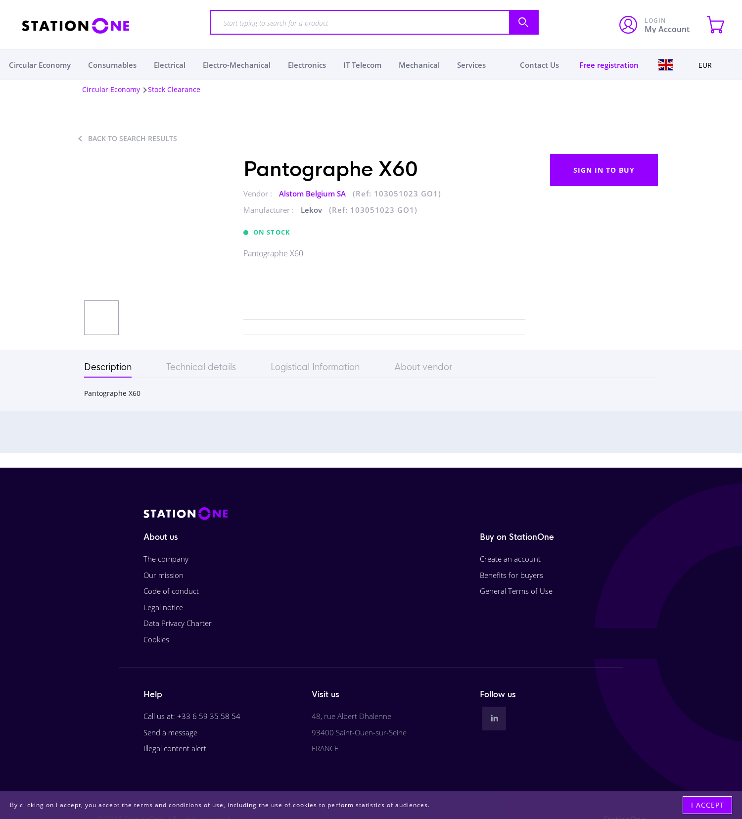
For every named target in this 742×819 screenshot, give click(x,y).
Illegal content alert (174, 748)
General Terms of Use (516, 591)
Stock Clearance (174, 89)
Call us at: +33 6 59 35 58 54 (191, 716)
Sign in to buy (604, 170)
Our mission (163, 575)
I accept (707, 805)
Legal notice (163, 607)
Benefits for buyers (511, 575)
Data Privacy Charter (177, 623)
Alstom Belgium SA (313, 193)
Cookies (156, 639)
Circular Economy (40, 65)
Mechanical (419, 65)
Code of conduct (171, 591)
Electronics (307, 65)
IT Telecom (362, 65)
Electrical (170, 65)
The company (165, 559)
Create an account (510, 559)
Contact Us (539, 65)
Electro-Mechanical (237, 65)
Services (471, 65)
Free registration (609, 65)
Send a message (170, 732)
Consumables (112, 65)
